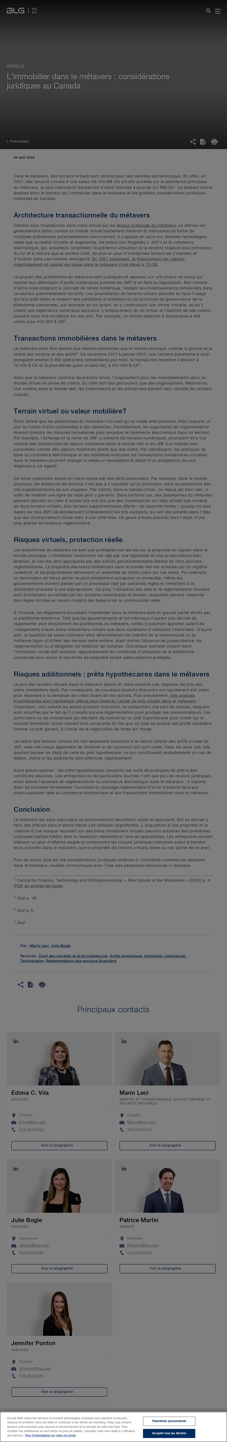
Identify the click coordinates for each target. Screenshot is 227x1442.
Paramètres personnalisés (169, 1421)
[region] (113, 1426)
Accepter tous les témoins (169, 1432)
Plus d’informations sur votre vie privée (50, 1435)
